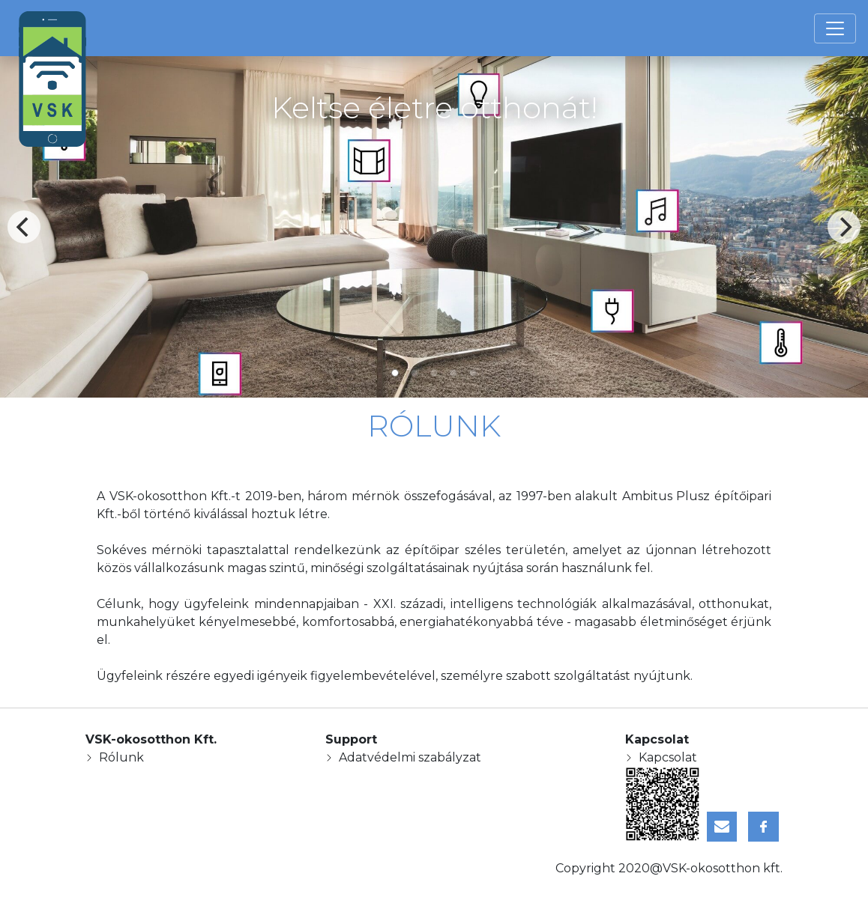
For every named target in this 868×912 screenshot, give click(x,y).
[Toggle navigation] (835, 28)
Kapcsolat (668, 757)
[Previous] (23, 226)
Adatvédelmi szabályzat (410, 757)
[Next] (844, 226)
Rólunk (121, 757)
